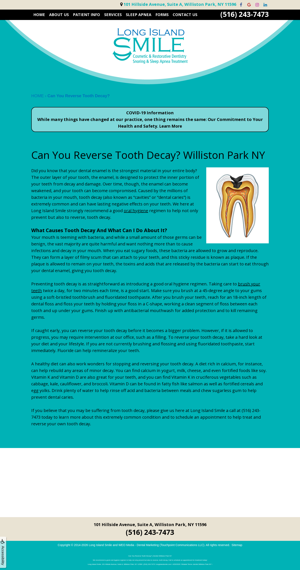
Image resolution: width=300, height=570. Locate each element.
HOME (39, 14)
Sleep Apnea (138, 14)
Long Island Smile (100, 545)
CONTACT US (185, 14)
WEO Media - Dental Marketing (138, 545)
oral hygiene (136, 210)
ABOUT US (59, 14)
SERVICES (113, 14)
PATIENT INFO (86, 14)
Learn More (170, 126)
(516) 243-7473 (244, 14)
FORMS (162, 14)
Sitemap (237, 545)
